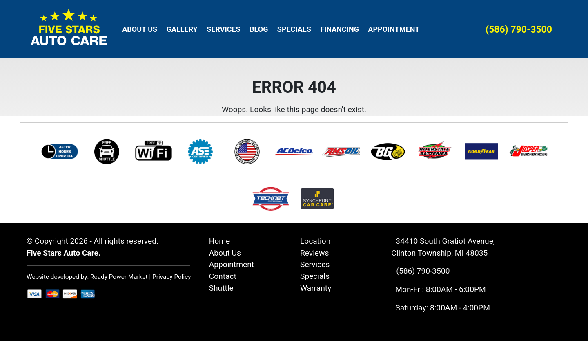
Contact (222, 276)
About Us (139, 29)
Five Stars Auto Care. (64, 253)
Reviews (314, 253)
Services (224, 29)
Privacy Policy (171, 276)
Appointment (393, 29)
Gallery (182, 29)
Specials (294, 29)
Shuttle (221, 288)
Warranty (315, 288)
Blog (258, 29)
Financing (339, 29)
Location (315, 241)
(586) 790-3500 (519, 29)
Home (219, 241)
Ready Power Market (119, 276)
